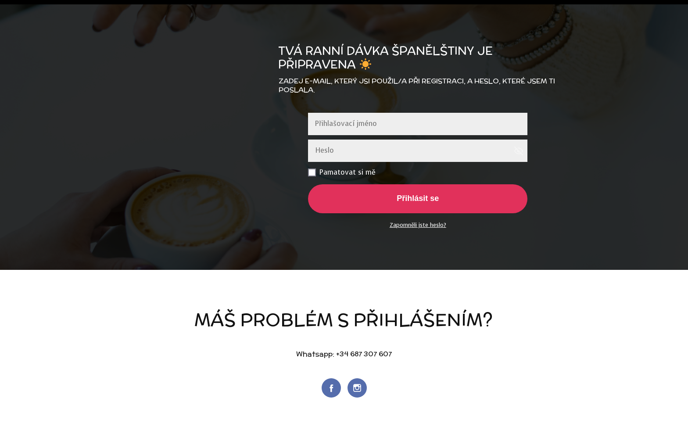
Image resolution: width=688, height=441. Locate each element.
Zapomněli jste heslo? (418, 225)
